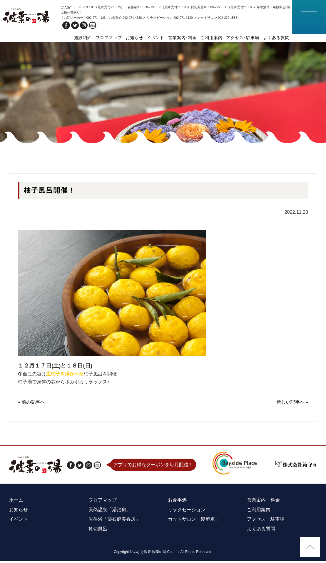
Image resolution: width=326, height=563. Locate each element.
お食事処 (177, 503)
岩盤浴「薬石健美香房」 (114, 521)
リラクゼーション (186, 512)
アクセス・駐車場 (265, 521)
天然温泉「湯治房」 (109, 512)
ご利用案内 (212, 37)
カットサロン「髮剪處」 (193, 521)
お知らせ (135, 37)
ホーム (16, 503)
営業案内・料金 (263, 503)
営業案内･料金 (182, 37)
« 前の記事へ (31, 405)
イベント (156, 37)
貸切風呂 (97, 531)
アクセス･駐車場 (243, 37)
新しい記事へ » (292, 405)
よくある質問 (276, 37)
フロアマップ (109, 37)
